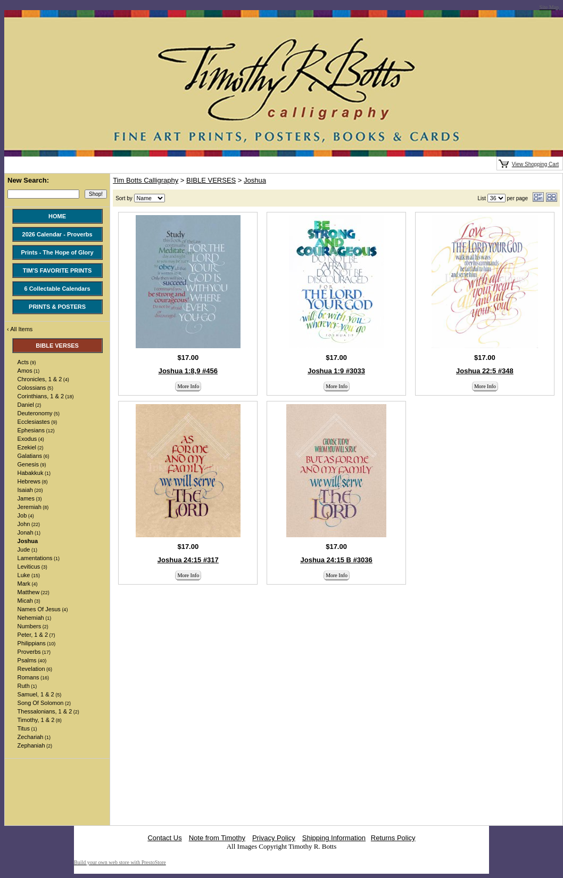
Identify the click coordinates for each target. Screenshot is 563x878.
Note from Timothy (217, 838)
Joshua (255, 180)
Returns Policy (393, 838)
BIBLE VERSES (211, 180)
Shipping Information (334, 838)
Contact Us (164, 838)
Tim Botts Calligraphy (145, 180)
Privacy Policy (273, 838)
